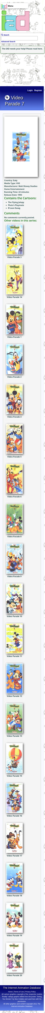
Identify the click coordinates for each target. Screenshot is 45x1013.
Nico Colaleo (19, 999)
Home (10, 992)
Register (38, 90)
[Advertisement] (15, 69)
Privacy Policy (30, 992)
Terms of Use (19, 992)
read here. (38, 48)
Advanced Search (8, 42)
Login (30, 90)
